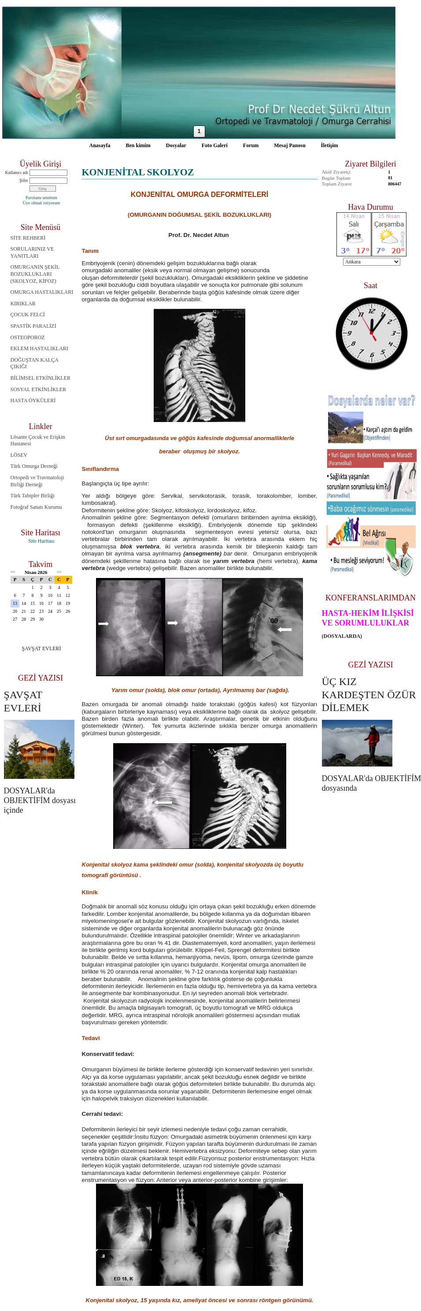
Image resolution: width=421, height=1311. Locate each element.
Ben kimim (138, 145)
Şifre (23, 180)
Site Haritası (41, 541)
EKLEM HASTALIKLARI (39, 348)
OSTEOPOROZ (28, 337)
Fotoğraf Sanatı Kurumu (36, 507)
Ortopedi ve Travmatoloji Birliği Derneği (37, 481)
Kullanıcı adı (16, 172)
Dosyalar (176, 145)
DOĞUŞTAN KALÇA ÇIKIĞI (35, 363)
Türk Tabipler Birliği (33, 496)
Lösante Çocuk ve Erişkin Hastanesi (38, 440)
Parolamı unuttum (41, 197)
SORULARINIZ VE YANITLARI (32, 252)
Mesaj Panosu (290, 145)
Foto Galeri (215, 145)
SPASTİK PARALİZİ (33, 326)
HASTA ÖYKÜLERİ (33, 400)
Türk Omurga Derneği (34, 466)
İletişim (329, 145)
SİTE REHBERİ (28, 238)
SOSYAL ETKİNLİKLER (38, 389)
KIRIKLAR (23, 303)
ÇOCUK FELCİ (28, 314)
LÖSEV (19, 455)
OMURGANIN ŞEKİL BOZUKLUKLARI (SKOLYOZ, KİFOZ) (35, 274)
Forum (251, 145)
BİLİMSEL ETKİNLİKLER (41, 378)
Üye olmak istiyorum (41, 202)
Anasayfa (99, 145)
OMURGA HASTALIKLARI (42, 292)
